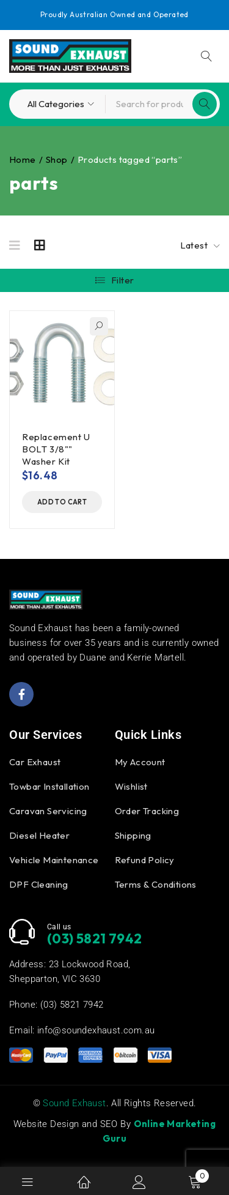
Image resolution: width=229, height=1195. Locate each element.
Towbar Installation (49, 786)
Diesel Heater (39, 835)
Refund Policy (145, 860)
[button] (62, 502)
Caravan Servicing (48, 811)
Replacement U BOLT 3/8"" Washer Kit (56, 449)
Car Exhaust (34, 762)
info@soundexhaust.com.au (96, 1030)
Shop (57, 159)
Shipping (133, 835)
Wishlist (131, 786)
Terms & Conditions (156, 884)
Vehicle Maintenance (54, 860)
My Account (140, 762)
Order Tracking (147, 811)
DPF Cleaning (38, 884)
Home (22, 159)
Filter (122, 280)
